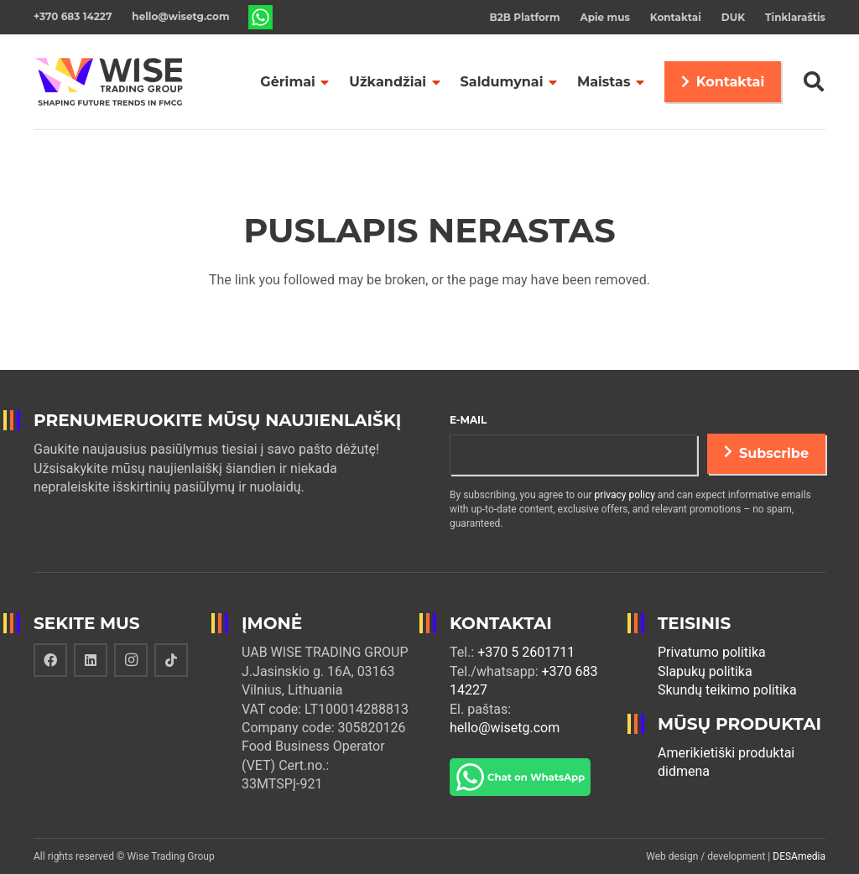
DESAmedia (799, 856)
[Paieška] (813, 82)
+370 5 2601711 (526, 652)
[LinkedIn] (90, 660)
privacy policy (625, 495)
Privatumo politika (712, 652)
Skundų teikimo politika (727, 690)
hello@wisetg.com (505, 728)
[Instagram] (131, 660)
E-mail (468, 420)
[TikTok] (171, 660)
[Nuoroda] (260, 17)
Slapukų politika (705, 671)
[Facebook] (50, 660)
